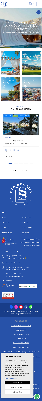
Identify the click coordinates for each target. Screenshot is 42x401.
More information (11, 378)
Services (5, 228)
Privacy (25, 311)
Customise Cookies (17, 387)
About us (5, 222)
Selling (25, 222)
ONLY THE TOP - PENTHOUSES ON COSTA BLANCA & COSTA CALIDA (21, 352)
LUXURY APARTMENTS (21, 334)
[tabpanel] (21, 137)
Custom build (27, 228)
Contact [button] (25, 233)
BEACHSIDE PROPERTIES (21, 343)
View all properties (21, 171)
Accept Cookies (17, 382)
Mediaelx (28, 314)
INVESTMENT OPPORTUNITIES (21, 326)
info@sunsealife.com (13, 263)
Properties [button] (26, 217)
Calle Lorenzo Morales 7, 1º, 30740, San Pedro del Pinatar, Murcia (17, 268)
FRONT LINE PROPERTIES (21, 347)
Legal (20, 311)
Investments (7, 233)
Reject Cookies (17, 392)
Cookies (31, 311)
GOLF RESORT (21, 330)
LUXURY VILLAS (21, 338)
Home (4, 217)
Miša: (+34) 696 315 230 (13, 256)
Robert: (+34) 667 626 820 (16, 258)
